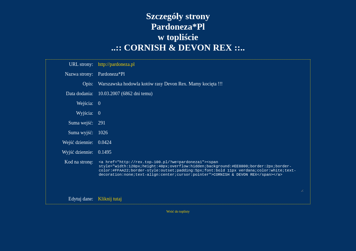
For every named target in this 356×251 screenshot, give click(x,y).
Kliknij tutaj (110, 198)
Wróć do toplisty (178, 211)
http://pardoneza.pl (116, 64)
